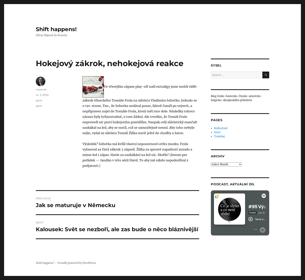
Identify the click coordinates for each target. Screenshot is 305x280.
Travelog (219, 136)
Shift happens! (56, 29)
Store (217, 132)
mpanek (41, 89)
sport (39, 100)
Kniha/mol (220, 128)
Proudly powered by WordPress (77, 263)
